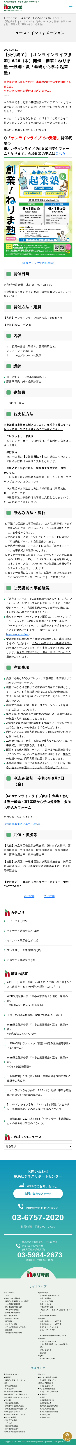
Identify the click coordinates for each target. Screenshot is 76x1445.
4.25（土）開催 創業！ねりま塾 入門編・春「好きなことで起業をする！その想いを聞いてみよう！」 (39, 984)
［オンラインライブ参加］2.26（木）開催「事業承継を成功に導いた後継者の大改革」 (39, 1092)
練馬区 (42, 1397)
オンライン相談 (11, 1324)
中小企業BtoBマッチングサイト (17, 1397)
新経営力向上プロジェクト (15, 1415)
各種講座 (41, 1318)
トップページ (10, 18)
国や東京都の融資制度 (13, 1307)
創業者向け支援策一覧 (48, 1316)
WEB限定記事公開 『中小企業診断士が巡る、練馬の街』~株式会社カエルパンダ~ (37, 1029)
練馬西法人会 (45, 1417)
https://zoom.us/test (17, 634)
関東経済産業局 (11, 1386)
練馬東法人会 (45, 1415)
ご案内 (6, 1295)
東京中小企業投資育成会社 (15, 1432)
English (41, 1356)
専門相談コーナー (12, 1321)
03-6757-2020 (38, 1217)
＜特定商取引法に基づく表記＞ (23, 823)
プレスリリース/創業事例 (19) (24, 950)
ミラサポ (8, 1423)
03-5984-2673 (39, 1255)
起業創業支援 (43, 1293)
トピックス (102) (17, 921)
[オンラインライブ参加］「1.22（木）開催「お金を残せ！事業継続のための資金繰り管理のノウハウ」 (38, 1107)
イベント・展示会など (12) (22, 940)
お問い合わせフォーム (38, 1193)
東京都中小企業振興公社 (14, 1406)
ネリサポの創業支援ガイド (50, 1295)
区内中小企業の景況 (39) (21, 960)
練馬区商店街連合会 (47, 1409)
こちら (60, 153)
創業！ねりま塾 (45, 1304)
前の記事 (29, 896)
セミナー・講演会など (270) (23, 930)
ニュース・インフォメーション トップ (40, 18)
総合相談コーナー (12, 1318)
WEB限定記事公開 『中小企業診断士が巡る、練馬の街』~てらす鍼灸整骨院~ (37, 1062)
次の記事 (49, 896)
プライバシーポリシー (46, 1358)
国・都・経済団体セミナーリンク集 (53, 1336)
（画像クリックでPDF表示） (38, 213)
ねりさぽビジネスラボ (48, 1341)
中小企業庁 (9, 1389)
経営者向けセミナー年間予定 (50, 1324)
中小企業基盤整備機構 (13, 1392)
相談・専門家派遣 (10, 1316)
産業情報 (41, 1338)
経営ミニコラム (45, 1350)
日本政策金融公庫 (12, 1429)
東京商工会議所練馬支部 (49, 1406)
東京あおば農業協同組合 (49, 1412)
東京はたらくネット (12, 1412)
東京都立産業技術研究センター (17, 1409)
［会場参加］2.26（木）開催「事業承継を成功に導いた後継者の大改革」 (39, 1078)
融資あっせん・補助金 (12, 1298)
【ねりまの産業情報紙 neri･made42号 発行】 (35, 1015)
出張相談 (8, 1330)
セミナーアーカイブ (47, 1330)
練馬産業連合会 (45, 1403)
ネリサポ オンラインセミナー (51, 1327)
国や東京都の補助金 (12, 1313)
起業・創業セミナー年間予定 (50, 1321)
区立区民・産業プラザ (48, 1380)
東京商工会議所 (11, 1420)
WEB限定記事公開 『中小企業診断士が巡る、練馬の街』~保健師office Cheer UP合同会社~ (37, 1001)
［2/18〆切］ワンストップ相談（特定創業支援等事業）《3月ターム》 (39, 1045)
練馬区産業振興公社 (47, 1400)
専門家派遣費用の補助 (13, 1333)
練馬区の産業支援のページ (15, 1380)
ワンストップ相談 (46, 1301)
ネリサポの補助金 (12, 1310)
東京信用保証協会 (12, 1426)
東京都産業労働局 (12, 1403)
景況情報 (43, 1353)
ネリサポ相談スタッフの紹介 (16, 1327)
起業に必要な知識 (46, 1307)
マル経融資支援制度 (12, 1304)
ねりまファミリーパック (49, 1392)
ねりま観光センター (47, 1386)
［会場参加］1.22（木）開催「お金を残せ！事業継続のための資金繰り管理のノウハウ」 (39, 1121)
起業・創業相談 (45, 1298)
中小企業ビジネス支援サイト (16, 1394)
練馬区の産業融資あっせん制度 (17, 1301)
